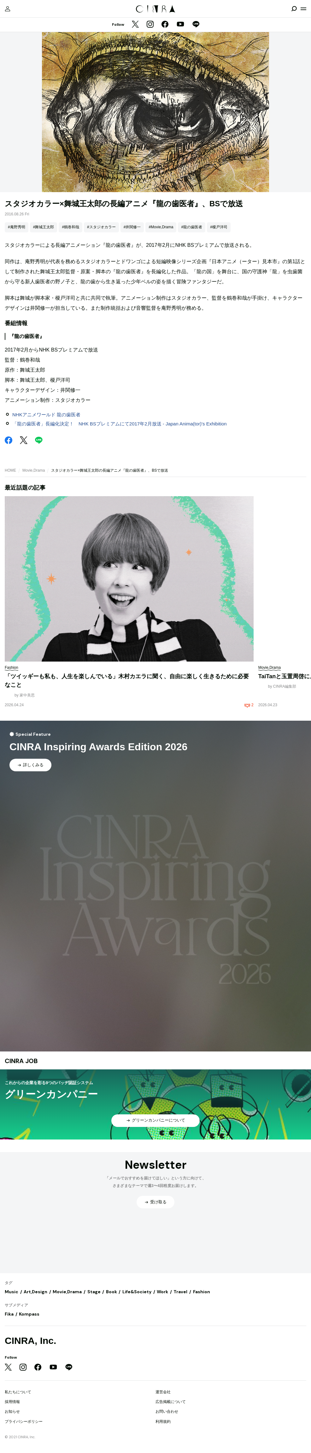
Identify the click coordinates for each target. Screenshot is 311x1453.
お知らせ (12, 1411)
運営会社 (163, 1392)
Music (11, 1291)
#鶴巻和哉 (70, 227)
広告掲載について (171, 1402)
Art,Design (35, 1291)
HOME (10, 470)
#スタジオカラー (101, 227)
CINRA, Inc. (30, 1340)
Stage (94, 1291)
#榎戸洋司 (218, 227)
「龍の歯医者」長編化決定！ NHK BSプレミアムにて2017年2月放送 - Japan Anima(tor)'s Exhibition (119, 423)
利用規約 (163, 1421)
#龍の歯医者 (191, 227)
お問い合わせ (167, 1411)
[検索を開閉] (294, 9)
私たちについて (18, 1392)
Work (162, 1291)
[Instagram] (150, 25)
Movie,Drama (33, 470)
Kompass (29, 1314)
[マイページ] (7, 9)
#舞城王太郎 (43, 227)
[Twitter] (135, 25)
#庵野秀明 (16, 227)
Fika (9, 1314)
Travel (180, 1291)
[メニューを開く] (303, 9)
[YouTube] (180, 25)
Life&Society (136, 1291)
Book (111, 1291)
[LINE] (195, 25)
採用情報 (12, 1402)
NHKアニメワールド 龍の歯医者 (46, 414)
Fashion (201, 1291)
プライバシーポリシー (24, 1421)
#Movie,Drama (161, 227)
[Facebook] (164, 25)
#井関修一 (132, 227)
